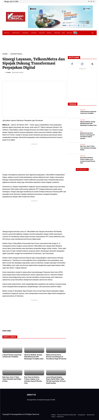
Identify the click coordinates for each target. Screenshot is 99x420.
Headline (82, 109)
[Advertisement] (34, 158)
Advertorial (16, 54)
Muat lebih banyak (82, 167)
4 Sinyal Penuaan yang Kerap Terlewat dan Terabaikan (11, 356)
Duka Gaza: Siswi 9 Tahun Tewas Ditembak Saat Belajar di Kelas (11, 379)
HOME (5, 54)
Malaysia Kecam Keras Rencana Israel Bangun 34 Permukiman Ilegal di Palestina (56, 357)
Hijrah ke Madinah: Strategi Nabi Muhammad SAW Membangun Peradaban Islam (33, 357)
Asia (81, 131)
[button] (92, 33)
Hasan (9, 72)
